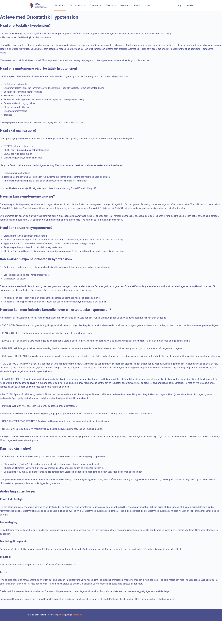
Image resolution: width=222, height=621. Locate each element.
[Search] (179, 5)
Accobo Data (77, 615)
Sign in (190, 5)
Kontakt (61, 615)
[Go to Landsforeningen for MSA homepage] (37, 5)
